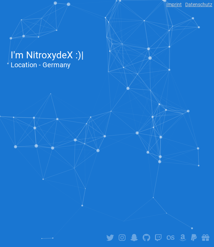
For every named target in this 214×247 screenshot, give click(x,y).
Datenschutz (198, 4)
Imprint (174, 4)
